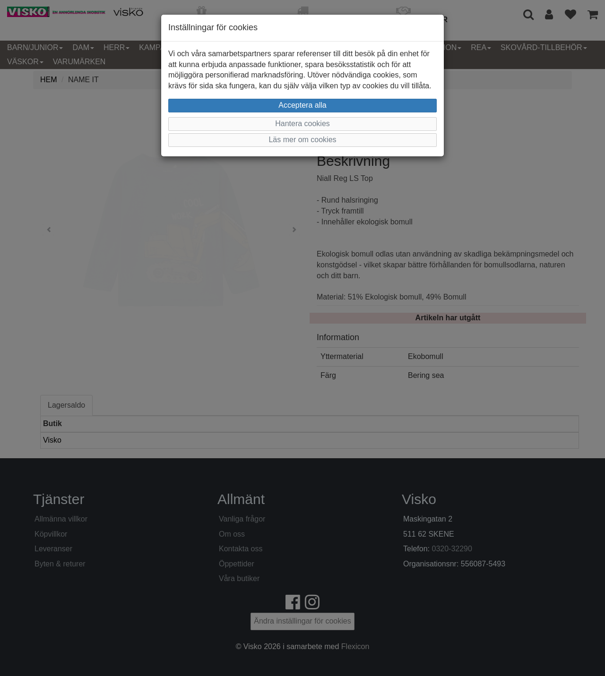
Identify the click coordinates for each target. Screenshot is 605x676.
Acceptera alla (302, 105)
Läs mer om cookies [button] (302, 140)
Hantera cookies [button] (302, 124)
